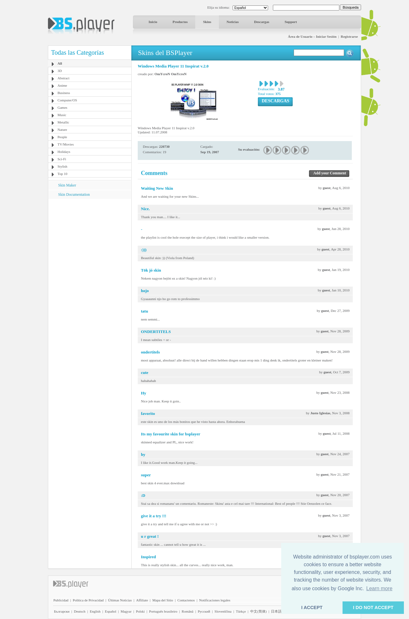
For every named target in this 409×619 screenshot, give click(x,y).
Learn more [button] (379, 588)
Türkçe (241, 611)
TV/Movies (66, 144)
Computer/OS (67, 100)
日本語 (276, 611)
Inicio (153, 22)
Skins (207, 22)
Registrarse (349, 36)
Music (62, 115)
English (95, 611)
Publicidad (60, 600)
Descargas (261, 22)
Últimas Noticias (120, 600)
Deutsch (79, 611)
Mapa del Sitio (162, 600)
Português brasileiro (163, 611)
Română (188, 611)
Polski (140, 611)
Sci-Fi (62, 159)
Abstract (63, 78)
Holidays (64, 152)
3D (60, 71)
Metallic (63, 122)
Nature (62, 129)
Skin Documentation (74, 194)
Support (291, 22)
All (60, 63)
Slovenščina (222, 611)
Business (64, 93)
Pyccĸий (204, 611)
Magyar (125, 611)
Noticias (233, 22)
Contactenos (186, 600)
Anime (62, 85)
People (62, 137)
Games (62, 107)
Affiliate (142, 600)
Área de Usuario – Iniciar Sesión (312, 36)
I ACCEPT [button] (312, 607)
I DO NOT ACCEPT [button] (373, 607)
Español (110, 611)
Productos (180, 22)
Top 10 (62, 174)
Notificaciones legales (214, 600)
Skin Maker (67, 185)
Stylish (62, 166)
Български (62, 611)
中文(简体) (258, 611)
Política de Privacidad (88, 600)
